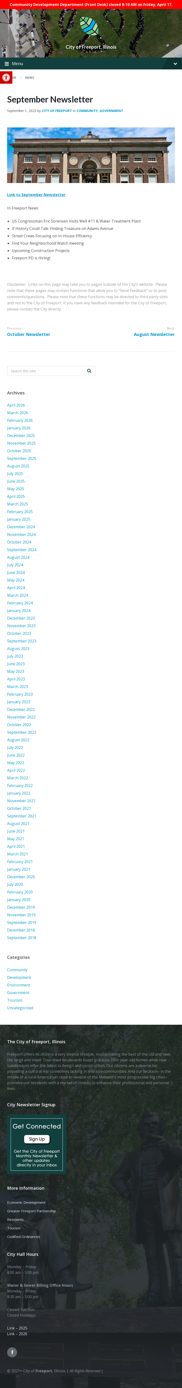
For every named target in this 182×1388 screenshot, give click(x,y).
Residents (15, 1219)
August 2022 (18, 740)
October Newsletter (28, 334)
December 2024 (21, 526)
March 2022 (17, 778)
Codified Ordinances (23, 1236)
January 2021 (18, 869)
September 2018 (21, 937)
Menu (91, 64)
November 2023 (21, 625)
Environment (18, 985)
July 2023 (15, 656)
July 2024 (15, 565)
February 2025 (20, 511)
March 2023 (17, 686)
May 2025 (15, 488)
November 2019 (21, 914)
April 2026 (16, 405)
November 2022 (21, 717)
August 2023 (18, 648)
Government (111, 110)
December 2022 (21, 709)
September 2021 (21, 816)
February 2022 (20, 785)
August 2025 (18, 466)
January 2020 (18, 899)
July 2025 (15, 473)
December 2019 (21, 907)
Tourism (14, 1000)
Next (171, 328)
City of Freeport (57, 110)
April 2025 (16, 496)
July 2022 (15, 747)
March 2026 (17, 412)
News (29, 77)
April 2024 (16, 587)
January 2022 (18, 793)
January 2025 (18, 519)
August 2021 (18, 823)
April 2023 (16, 679)
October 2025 (19, 450)
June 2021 (16, 831)
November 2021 (21, 800)
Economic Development (26, 1202)
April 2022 (16, 770)
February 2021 (20, 861)
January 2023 (18, 701)
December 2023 (21, 618)
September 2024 (21, 549)
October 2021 (19, 808)
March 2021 (17, 854)
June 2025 (16, 481)
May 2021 (15, 838)
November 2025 (21, 443)
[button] (6, 77)
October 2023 (19, 633)
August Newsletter (154, 334)
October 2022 (19, 724)
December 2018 (21, 930)
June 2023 (16, 663)
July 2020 (15, 884)
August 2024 (18, 557)
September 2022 (21, 732)
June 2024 (16, 572)
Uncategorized (20, 1007)
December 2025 (21, 435)
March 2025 (17, 504)
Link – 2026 (17, 1333)
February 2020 (20, 892)
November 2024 (21, 534)
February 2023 (20, 694)
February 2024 (20, 603)
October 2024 (19, 542)
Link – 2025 (17, 1328)
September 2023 (21, 641)
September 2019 (21, 922)
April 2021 (16, 846)
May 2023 (15, 671)
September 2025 (21, 458)
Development (19, 977)
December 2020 (21, 876)
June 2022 (16, 755)
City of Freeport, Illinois (91, 47)
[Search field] (51, 371)
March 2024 (17, 595)
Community (87, 110)
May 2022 (15, 762)
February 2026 (20, 420)
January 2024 (18, 610)
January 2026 (18, 428)
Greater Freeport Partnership (31, 1210)
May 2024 (15, 580)
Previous (14, 328)
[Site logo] (91, 38)
